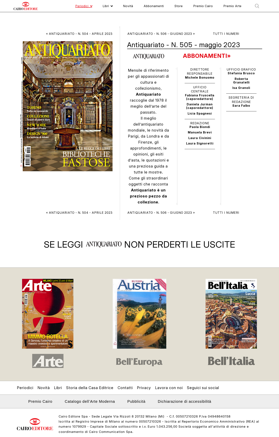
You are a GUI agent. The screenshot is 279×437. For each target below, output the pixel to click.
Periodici (25, 394)
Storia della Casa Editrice (89, 394)
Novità (43, 394)
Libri (58, 394)
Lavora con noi (169, 394)
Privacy (144, 394)
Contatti (125, 394)
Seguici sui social (203, 394)
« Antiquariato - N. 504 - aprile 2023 (79, 34)
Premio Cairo (40, 408)
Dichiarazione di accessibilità (184, 408)
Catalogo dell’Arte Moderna (90, 408)
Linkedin (19, 409)
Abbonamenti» (208, 55)
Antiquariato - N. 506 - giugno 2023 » (161, 34)
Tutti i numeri (226, 34)
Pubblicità (136, 408)
